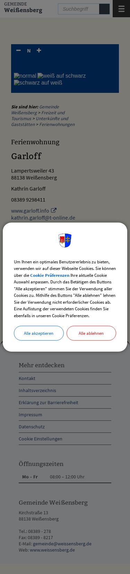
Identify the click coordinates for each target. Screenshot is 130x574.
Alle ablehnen (91, 333)
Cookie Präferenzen (49, 275)
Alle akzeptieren (38, 333)
